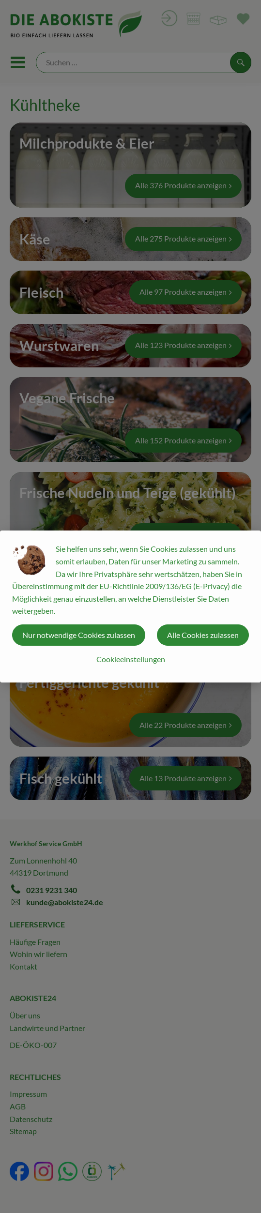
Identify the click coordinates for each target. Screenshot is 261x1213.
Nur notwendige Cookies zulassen (78, 634)
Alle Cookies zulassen (203, 634)
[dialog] (130, 606)
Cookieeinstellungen (130, 659)
